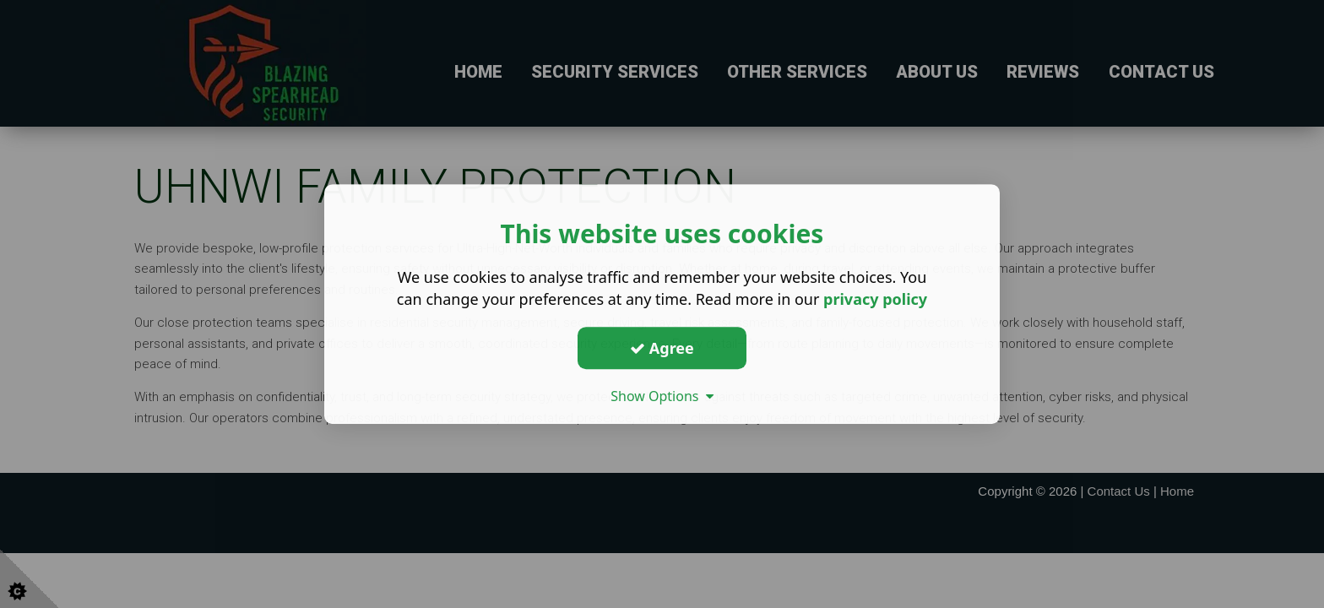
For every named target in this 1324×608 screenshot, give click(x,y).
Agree (662, 348)
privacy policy (875, 299)
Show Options (662, 396)
